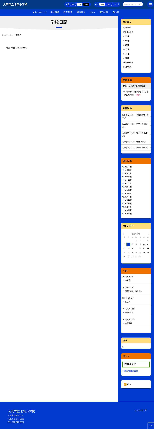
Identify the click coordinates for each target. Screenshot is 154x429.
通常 (72, 4)
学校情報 (55, 12)
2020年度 (127, 186)
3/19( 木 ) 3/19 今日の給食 (133, 141)
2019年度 (127, 190)
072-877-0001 (18, 418)
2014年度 (127, 206)
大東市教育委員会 (130, 370)
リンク (92, 12)
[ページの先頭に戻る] (151, 426)
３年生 (126, 45)
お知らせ (127, 27)
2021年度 (127, 183)
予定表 (116, 12)
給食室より (128, 62)
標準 (102, 4)
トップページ (41, 12)
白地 (79, 4)
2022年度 (127, 180)
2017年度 (127, 196)
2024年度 (127, 173)
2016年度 (127, 200)
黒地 (86, 4)
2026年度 (127, 166)
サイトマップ (141, 410)
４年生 (126, 49)
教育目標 (67, 12)
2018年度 (127, 193)
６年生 (126, 58)
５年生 (126, 53)
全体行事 (128, 66)
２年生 (126, 40)
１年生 (126, 36)
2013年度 (127, 210)
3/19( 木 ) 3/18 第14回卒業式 (134, 147)
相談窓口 (81, 12)
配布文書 (104, 12)
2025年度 (127, 170)
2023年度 (127, 176)
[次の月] (148, 233)
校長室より (128, 32)
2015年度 (127, 203)
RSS (129, 384)
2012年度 (127, 213)
